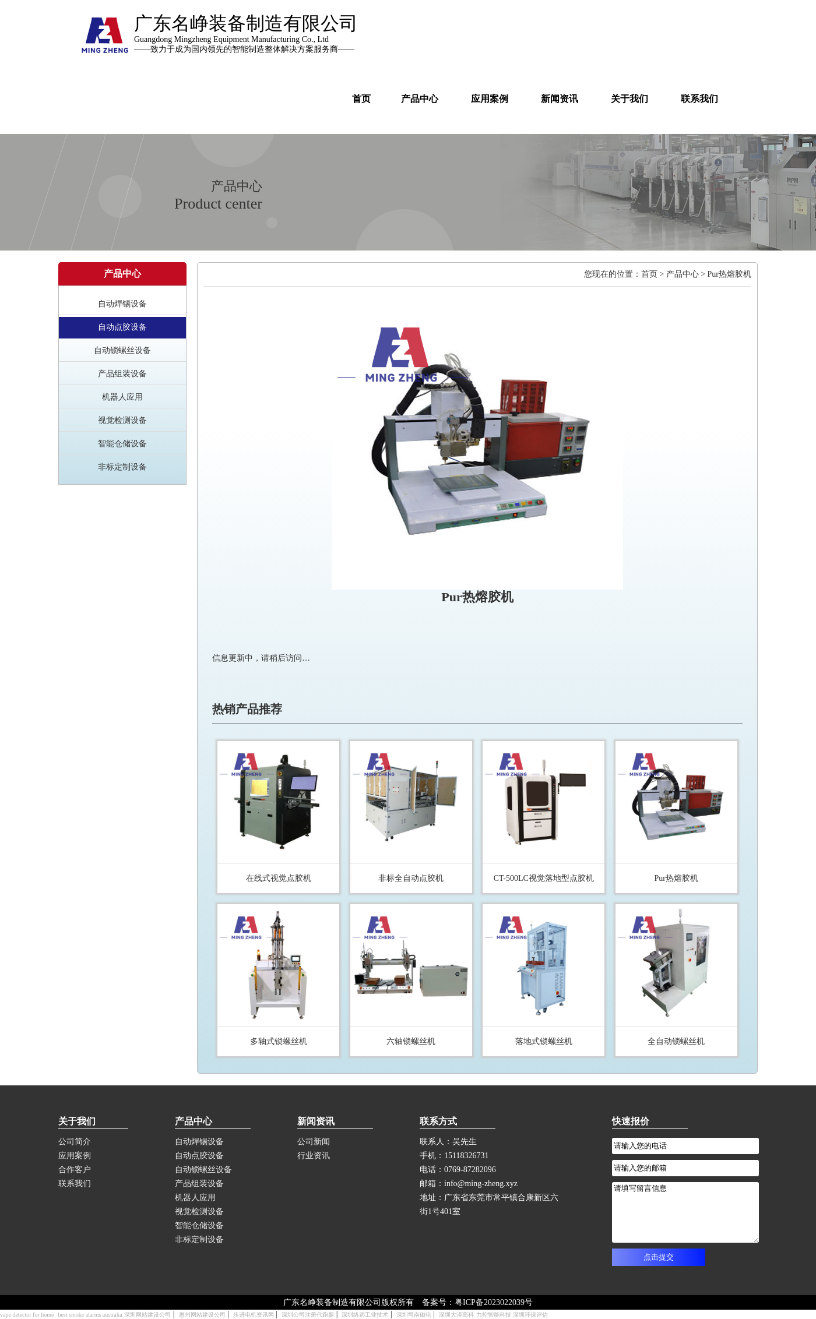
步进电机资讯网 (253, 1314)
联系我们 (74, 1183)
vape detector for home (27, 1314)
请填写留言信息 (685, 1212)
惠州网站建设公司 (202, 1314)
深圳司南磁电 (413, 1314)
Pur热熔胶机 (676, 878)
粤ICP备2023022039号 (494, 1302)
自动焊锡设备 (122, 303)
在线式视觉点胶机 (278, 878)
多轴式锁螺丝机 (278, 1041)
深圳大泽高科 (456, 1314)
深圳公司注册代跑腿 (308, 1314)
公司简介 (74, 1141)
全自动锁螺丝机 (676, 1041)
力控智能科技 (493, 1314)
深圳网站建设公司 (147, 1314)
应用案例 (74, 1155)
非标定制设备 (122, 467)
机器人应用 (122, 397)
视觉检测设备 (122, 420)
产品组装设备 (122, 373)
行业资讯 (313, 1155)
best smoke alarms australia (90, 1314)
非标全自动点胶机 (411, 878)
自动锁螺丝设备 (122, 350)
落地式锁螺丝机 (543, 1041)
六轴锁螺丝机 (410, 1041)
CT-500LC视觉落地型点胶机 (544, 878)
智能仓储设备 (122, 443)
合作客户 (74, 1169)
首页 (649, 274)
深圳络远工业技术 (365, 1314)
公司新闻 (313, 1141)
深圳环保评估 (530, 1314)
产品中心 (682, 274)
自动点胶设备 (122, 327)
